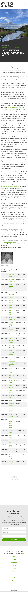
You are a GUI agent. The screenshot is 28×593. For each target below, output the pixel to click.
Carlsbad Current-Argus (11, 370)
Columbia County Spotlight (11, 324)
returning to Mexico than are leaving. (10, 186)
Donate (14, 568)
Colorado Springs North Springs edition (11, 423)
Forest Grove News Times (12, 312)
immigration (5, 45)
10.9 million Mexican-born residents (17, 107)
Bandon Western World (11, 409)
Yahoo (10, 400)
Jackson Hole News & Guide (11, 340)
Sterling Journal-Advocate (11, 456)
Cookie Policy (14, 577)
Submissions (14, 571)
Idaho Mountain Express (11, 352)
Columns (14, 559)
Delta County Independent (12, 359)
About (14, 565)
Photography (14, 562)
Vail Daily (11, 297)
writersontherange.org (10, 242)
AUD (22, 553)
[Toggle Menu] (25, 4)
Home (14, 556)
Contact (14, 580)
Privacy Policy (14, 574)
